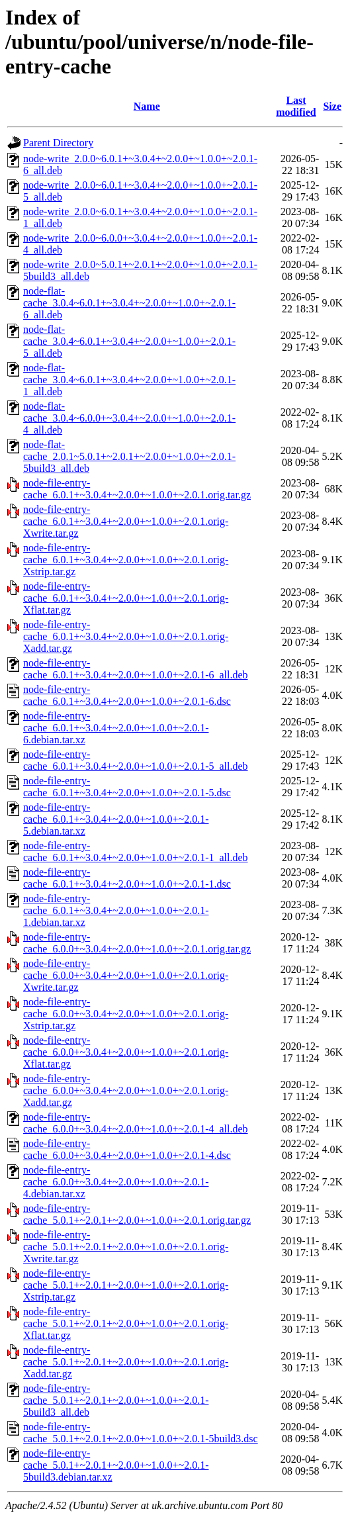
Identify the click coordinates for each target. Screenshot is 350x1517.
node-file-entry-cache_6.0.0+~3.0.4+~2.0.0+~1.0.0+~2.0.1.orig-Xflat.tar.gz (125, 1052)
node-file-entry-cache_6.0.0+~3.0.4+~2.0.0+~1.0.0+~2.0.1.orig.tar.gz (137, 942)
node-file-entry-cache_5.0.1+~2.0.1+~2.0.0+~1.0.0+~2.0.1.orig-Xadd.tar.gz (125, 1361)
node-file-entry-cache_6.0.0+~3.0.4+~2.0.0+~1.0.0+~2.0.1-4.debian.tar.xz (115, 1181)
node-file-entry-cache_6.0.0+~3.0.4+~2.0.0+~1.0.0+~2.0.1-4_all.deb (135, 1122)
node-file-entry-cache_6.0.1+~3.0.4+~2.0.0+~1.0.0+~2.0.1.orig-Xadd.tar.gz (125, 636)
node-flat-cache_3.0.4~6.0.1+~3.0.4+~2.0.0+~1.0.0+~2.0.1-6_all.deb (129, 302)
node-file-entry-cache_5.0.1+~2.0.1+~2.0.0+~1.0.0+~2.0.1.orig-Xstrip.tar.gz (125, 1285)
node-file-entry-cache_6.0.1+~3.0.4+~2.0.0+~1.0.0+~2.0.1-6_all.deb (135, 668)
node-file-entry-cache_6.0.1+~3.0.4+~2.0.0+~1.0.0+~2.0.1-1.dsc (127, 878)
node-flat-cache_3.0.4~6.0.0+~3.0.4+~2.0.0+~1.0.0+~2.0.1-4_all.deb (129, 418)
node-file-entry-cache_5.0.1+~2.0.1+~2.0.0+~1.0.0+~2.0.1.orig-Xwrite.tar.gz (125, 1246)
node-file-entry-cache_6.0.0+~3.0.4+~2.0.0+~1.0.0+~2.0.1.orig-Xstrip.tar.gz (125, 1013)
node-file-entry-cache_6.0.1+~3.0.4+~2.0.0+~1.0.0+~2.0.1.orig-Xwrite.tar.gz (125, 521)
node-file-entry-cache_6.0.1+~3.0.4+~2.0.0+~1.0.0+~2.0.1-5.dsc (127, 786)
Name (147, 106)
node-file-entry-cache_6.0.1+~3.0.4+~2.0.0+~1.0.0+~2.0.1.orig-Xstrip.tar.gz (125, 559)
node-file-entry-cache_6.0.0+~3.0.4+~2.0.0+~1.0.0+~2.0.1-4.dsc (127, 1149)
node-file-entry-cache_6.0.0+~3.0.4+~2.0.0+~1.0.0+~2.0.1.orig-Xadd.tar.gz (125, 1090)
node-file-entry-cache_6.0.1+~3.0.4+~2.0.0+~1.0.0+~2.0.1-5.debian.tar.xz (115, 819)
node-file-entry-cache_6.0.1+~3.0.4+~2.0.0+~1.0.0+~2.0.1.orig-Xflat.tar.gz (125, 598)
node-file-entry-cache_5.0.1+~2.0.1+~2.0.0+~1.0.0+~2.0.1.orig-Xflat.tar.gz (125, 1323)
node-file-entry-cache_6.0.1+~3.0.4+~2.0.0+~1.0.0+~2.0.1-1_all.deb (135, 851)
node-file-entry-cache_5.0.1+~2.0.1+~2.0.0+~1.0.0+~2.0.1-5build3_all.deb (115, 1400)
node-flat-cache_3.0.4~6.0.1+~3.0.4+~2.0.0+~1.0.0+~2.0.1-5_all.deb (129, 341)
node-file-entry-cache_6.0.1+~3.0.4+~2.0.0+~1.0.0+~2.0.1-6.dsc (127, 695)
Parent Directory (58, 142)
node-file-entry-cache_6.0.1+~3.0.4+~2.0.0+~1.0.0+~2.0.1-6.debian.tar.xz (115, 727)
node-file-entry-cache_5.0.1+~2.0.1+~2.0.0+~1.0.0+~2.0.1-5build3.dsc (140, 1432)
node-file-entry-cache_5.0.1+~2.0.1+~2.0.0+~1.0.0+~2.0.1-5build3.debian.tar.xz (115, 1465)
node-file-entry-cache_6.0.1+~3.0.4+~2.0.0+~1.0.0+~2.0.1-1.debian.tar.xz (115, 910)
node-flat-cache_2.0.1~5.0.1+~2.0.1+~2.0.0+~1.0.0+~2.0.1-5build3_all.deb (129, 456)
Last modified (296, 106)
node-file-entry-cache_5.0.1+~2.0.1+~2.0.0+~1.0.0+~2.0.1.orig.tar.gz (137, 1214)
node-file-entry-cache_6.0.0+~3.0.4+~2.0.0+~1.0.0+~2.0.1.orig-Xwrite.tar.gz (125, 975)
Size (332, 106)
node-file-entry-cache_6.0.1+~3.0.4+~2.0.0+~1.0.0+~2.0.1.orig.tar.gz (137, 488)
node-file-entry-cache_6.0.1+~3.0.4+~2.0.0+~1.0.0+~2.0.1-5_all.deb (135, 760)
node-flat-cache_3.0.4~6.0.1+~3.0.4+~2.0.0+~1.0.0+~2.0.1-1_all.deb (129, 379)
